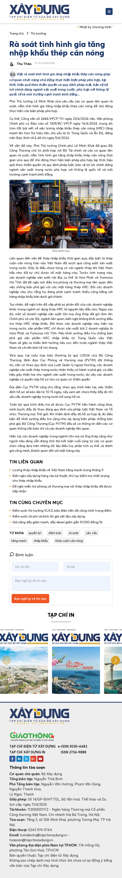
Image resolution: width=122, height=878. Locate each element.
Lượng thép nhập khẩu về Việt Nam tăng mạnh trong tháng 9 (57, 470)
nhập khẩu (41, 540)
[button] (115, 660)
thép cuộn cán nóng (69, 540)
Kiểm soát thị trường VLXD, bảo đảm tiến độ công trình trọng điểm (61, 510)
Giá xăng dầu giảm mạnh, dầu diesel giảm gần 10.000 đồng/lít (57, 522)
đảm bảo (55, 533)
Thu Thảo (24, 64)
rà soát (74, 533)
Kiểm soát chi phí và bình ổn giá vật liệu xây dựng (48, 516)
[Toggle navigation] (109, 11)
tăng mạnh (18, 540)
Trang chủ (16, 33)
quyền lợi (35, 533)
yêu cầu (91, 533)
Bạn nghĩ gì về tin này (30, 599)
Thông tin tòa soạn (27, 767)
